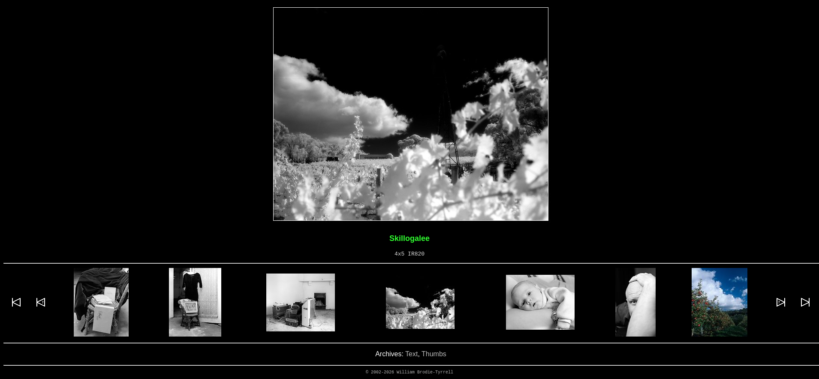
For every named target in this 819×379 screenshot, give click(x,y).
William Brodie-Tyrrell (425, 372)
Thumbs (434, 354)
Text (411, 354)
